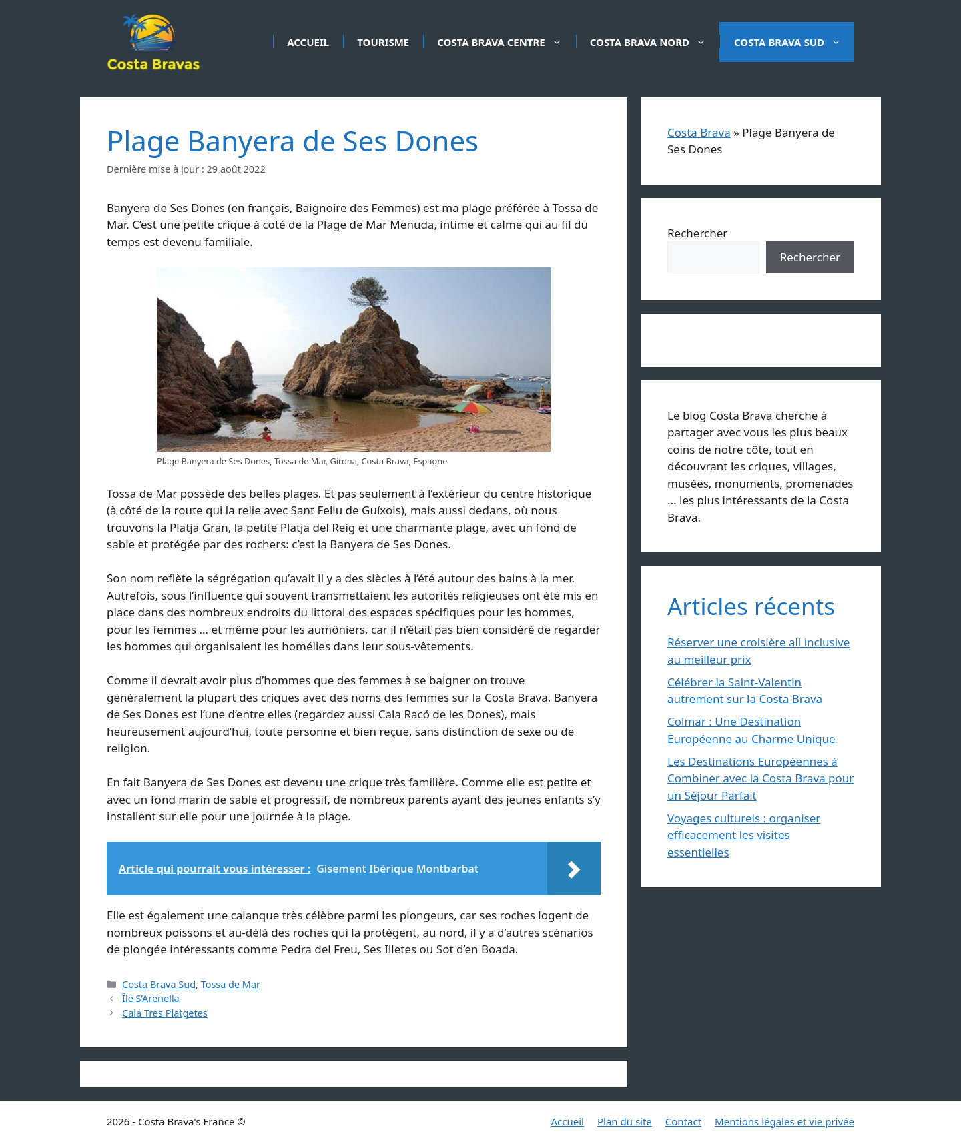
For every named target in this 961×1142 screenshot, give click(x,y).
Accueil (308, 42)
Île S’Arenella (151, 998)
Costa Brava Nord (654, 42)
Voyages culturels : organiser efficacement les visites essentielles (743, 835)
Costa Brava (699, 132)
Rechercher (697, 233)
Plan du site (624, 1121)
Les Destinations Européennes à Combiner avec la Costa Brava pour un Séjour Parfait (760, 778)
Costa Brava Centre (506, 42)
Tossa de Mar (230, 984)
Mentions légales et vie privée (784, 1121)
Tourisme (383, 42)
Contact (683, 1121)
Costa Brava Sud (794, 42)
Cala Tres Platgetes (165, 1013)
